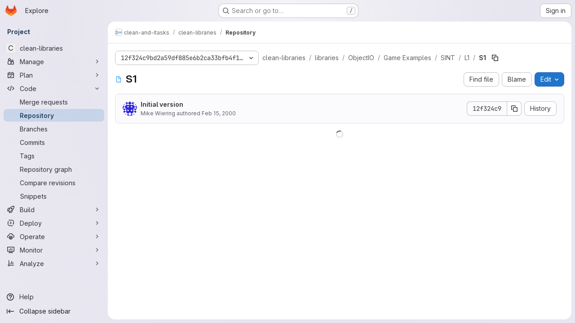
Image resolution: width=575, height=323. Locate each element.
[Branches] (54, 128)
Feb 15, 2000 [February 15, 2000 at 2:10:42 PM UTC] (219, 113)
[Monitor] (54, 250)
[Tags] (54, 155)
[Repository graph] (54, 169)
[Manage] (54, 61)
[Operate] (54, 236)
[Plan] (54, 75)
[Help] (54, 297)
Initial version (162, 104)
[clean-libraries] (54, 48)
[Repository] (54, 115)
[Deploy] (54, 223)
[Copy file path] (495, 58)
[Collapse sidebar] (54, 311)
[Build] (54, 209)
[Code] (54, 88)
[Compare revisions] (54, 182)
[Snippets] (54, 196)
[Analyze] (54, 263)
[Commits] (54, 142)
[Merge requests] (54, 102)
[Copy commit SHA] (514, 108)
